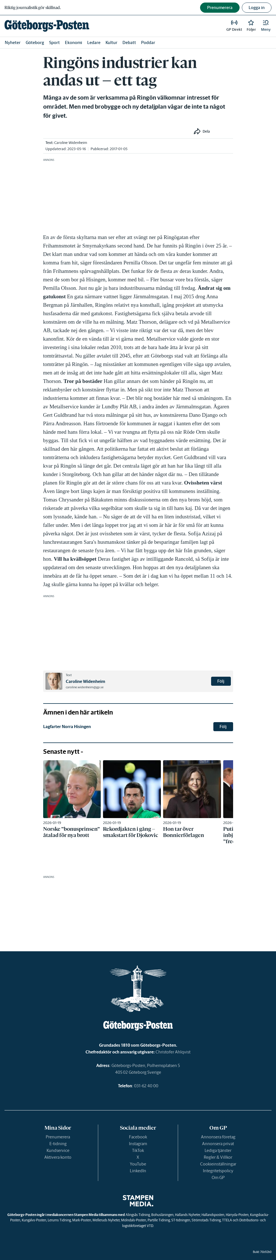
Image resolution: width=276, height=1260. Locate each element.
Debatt (129, 42)
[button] (265, 26)
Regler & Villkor (218, 1157)
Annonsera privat (218, 1143)
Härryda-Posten (237, 1215)
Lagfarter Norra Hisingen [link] (67, 726)
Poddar (148, 42)
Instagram (138, 1143)
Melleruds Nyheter (106, 1220)
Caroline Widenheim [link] (70, 142)
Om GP (218, 1177)
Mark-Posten (81, 1220)
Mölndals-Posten (133, 1220)
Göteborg (35, 42)
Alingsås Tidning (138, 1215)
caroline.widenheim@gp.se (85, 687)
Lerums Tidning (59, 1220)
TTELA (227, 1220)
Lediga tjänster (218, 1150)
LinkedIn (138, 1170)
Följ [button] (220, 681)
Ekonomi (73, 42)
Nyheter (13, 42)
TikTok (138, 1150)
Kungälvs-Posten (34, 1220)
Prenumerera (58, 1137)
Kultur (111, 42)
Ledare (93, 42)
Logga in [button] (257, 7)
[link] (47, 26)
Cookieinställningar (218, 1164)
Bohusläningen (162, 1215)
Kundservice (58, 1150)
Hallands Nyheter (187, 1215)
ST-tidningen (180, 1220)
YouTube (138, 1164)
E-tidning (58, 1143)
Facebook (138, 1137)
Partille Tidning (159, 1220)
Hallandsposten (212, 1215)
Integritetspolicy (218, 1170)
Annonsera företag (218, 1137)
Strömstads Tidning (206, 1220)
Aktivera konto (57, 1157)
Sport (54, 42)
